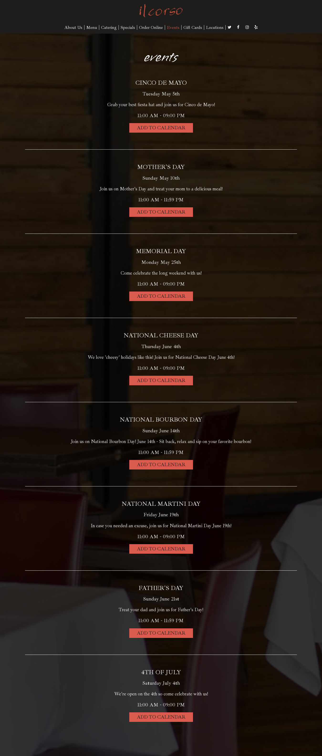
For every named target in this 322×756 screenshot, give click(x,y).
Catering (109, 27)
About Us (73, 27)
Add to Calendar (161, 128)
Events (173, 27)
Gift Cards (192, 27)
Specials (128, 27)
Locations (214, 27)
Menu (91, 27)
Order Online (151, 27)
